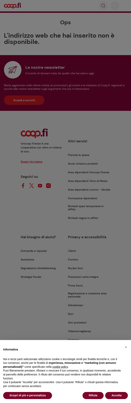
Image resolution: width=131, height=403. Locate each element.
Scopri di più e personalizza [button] (27, 395)
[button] (126, 346)
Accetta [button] (116, 395)
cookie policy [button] (60, 366)
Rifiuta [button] (93, 395)
